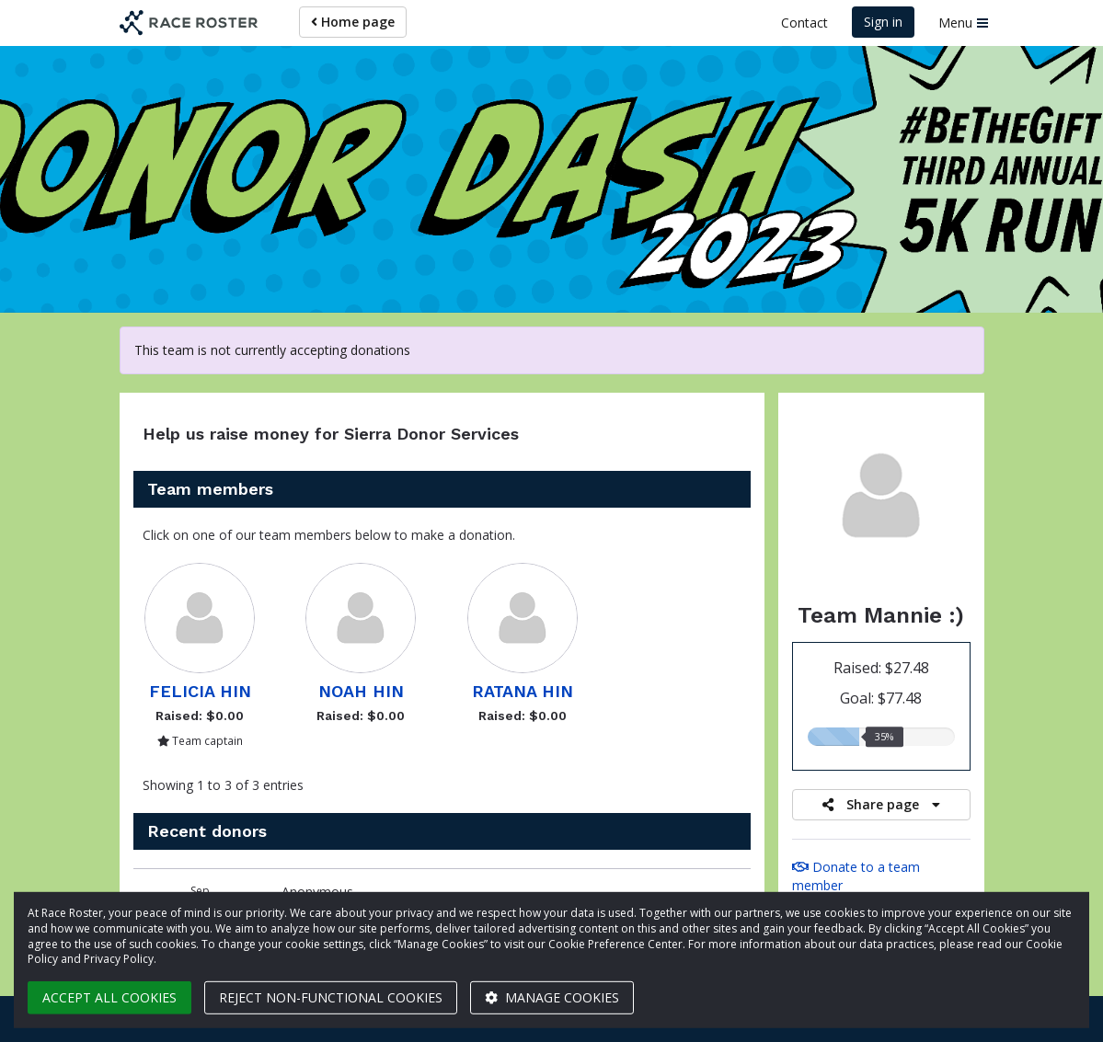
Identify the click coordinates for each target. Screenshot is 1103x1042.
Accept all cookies (109, 997)
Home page (353, 21)
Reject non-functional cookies (330, 997)
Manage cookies (552, 997)
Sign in (883, 21)
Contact (804, 22)
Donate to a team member (856, 876)
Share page (881, 804)
